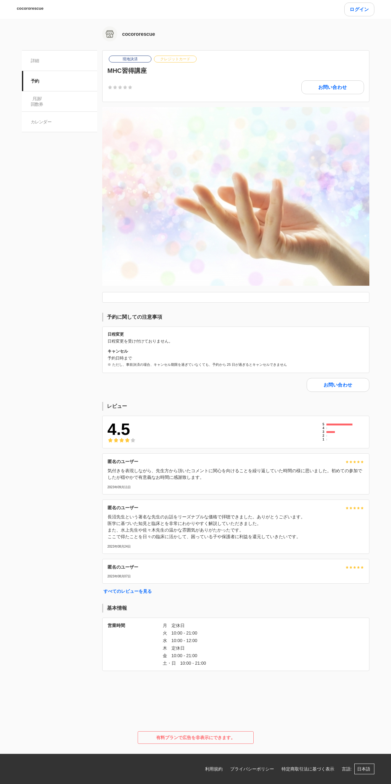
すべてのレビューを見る (127, 591)
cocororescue (30, 8)
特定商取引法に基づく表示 (308, 768)
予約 (35, 81)
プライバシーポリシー (252, 768)
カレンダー (41, 121)
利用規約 (214, 768)
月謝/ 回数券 (37, 101)
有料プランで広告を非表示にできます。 (195, 737)
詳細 (35, 60)
